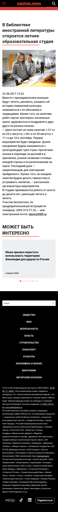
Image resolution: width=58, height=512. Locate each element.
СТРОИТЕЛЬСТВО (29, 342)
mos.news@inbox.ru (13, 407)
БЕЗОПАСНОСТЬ (29, 329)
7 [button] (35, 281)
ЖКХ (29, 322)
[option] (29, 259)
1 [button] (20, 281)
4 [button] (28, 281)
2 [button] (23, 281)
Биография (29, 370)
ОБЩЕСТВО (29, 315)
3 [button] (25, 281)
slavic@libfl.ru (37, 214)
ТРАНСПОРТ (29, 349)
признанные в (43, 456)
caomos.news (29, 3)
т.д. (25, 491)
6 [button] (33, 281)
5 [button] (30, 281)
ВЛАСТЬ (29, 336)
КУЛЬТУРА (29, 356)
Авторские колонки (29, 377)
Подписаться (45, 500)
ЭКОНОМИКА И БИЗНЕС (29, 363)
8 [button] (38, 281)
